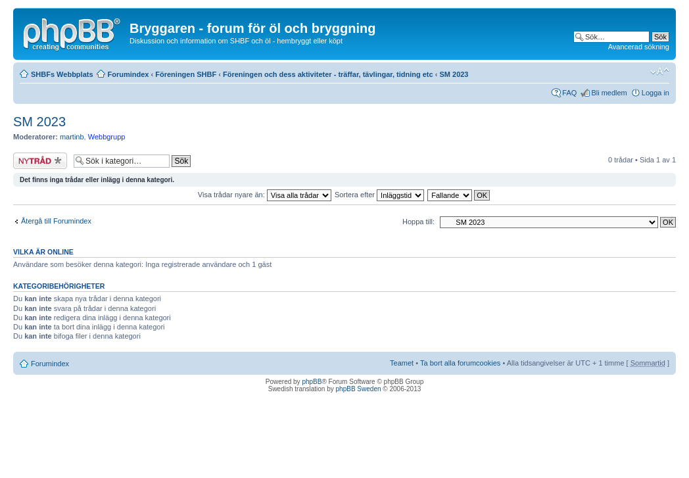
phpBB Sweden (358, 389)
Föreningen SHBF (185, 74)
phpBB (311, 381)
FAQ (569, 93)
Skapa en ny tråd (40, 161)
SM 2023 (453, 74)
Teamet (402, 363)
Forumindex (128, 74)
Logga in (655, 93)
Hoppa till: (418, 222)
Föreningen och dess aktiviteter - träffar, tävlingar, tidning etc (328, 74)
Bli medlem (609, 93)
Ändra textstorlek (659, 72)
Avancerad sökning (638, 47)
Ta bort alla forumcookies (460, 363)
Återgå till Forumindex (56, 221)
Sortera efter (379, 195)
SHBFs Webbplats (62, 74)
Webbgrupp (107, 137)
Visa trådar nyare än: (264, 195)
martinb (72, 137)
